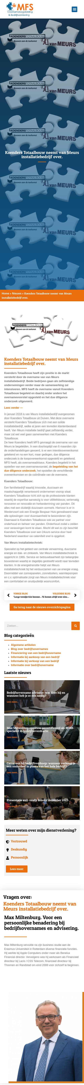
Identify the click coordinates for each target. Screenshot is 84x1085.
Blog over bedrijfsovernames (29, 649)
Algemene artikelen (23, 645)
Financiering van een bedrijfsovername (36, 653)
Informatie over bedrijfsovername (32, 665)
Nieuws (16, 293)
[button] (74, 9)
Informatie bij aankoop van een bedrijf (35, 657)
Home (5, 293)
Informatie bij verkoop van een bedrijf (35, 661)
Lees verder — (13, 407)
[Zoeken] (75, 626)
